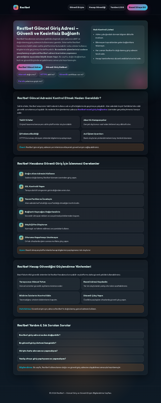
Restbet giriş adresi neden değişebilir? (39, 335)
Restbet (21, 7)
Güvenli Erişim (77, 7)
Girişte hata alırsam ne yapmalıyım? (38, 351)
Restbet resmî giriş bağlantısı (93, 109)
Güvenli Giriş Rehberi (56, 67)
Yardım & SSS (117, 7)
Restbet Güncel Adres (30, 67)
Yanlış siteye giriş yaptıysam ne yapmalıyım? (42, 358)
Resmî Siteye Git (137, 7)
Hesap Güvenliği (97, 7)
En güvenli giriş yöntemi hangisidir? (37, 343)
